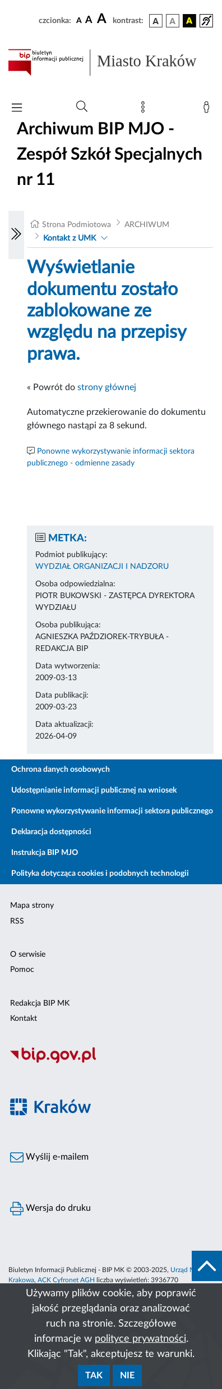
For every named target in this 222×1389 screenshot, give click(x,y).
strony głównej (106, 387)
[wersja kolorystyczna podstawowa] (156, 20)
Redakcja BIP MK (40, 1003)
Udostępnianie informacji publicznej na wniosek (94, 790)
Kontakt (23, 1018)
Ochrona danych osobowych (60, 769)
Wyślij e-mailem (49, 1157)
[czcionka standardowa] (79, 20)
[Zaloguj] (208, 110)
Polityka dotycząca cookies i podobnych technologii (100, 873)
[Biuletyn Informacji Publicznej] (111, 1061)
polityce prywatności (140, 1339)
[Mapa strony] (145, 110)
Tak (94, 1375)
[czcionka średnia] (89, 20)
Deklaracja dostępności (51, 832)
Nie (127, 1375)
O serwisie (27, 954)
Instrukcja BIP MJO (44, 853)
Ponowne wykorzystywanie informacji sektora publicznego (112, 811)
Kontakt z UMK (69, 238)
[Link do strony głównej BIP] (111, 62)
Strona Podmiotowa (76, 225)
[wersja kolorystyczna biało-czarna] (172, 20)
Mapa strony (32, 906)
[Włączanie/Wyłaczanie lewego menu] (16, 235)
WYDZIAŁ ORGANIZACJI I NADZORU (102, 567)
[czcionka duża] (103, 19)
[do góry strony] (207, 1266)
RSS (17, 921)
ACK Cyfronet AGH (66, 1280)
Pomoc (22, 970)
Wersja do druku (50, 1208)
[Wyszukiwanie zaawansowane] (81, 106)
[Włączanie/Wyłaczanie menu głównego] (16, 108)
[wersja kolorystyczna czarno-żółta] (189, 20)
